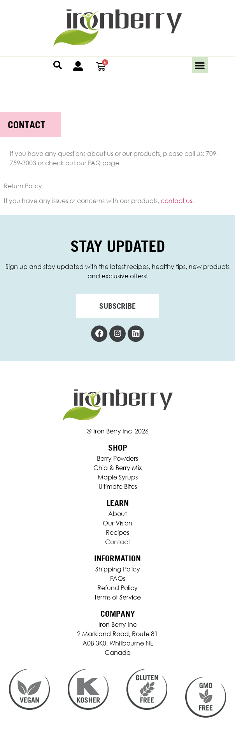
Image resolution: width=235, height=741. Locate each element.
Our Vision (117, 523)
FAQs (117, 578)
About (117, 514)
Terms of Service (117, 597)
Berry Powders (117, 458)
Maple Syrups (118, 477)
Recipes (117, 532)
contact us (176, 201)
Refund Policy (117, 588)
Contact (117, 542)
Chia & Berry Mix (117, 468)
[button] (200, 65)
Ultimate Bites (117, 486)
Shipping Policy (117, 569)
